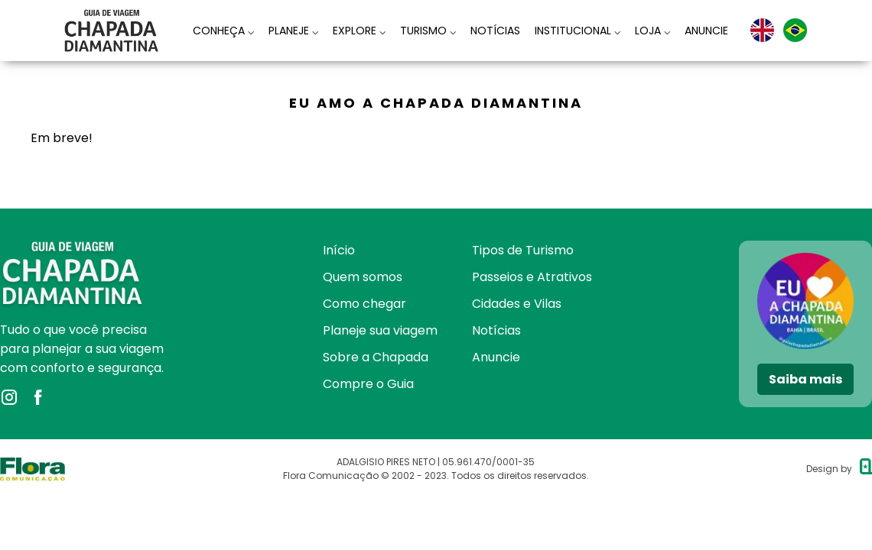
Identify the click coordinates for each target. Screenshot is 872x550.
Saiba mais (805, 379)
